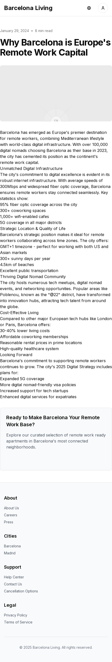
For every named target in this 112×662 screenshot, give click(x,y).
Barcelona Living (28, 8)
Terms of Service (18, 622)
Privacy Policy (15, 615)
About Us (11, 508)
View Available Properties (32, 459)
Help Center (14, 577)
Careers (10, 515)
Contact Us (13, 584)
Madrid (10, 553)
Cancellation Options (21, 591)
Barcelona (12, 546)
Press (8, 522)
